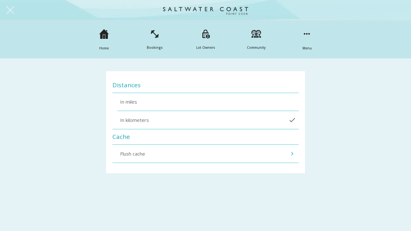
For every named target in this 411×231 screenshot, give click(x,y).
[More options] (307, 39)
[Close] (10, 10)
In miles (128, 102)
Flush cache (208, 154)
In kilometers (208, 120)
